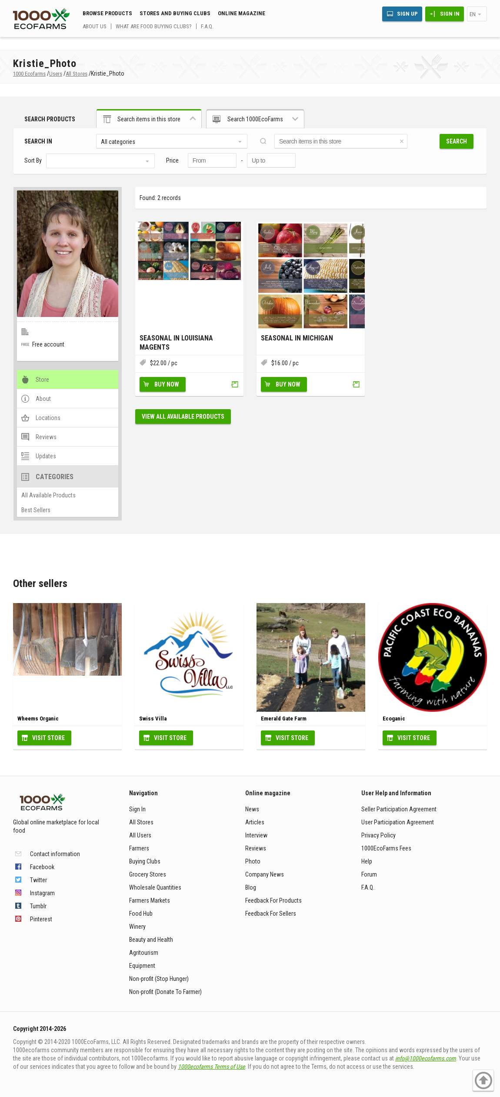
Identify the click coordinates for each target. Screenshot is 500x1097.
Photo (252, 861)
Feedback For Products (273, 900)
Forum (369, 874)
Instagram (42, 893)
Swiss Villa (153, 718)
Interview (256, 835)
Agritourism (143, 952)
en (473, 14)
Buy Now (166, 384)
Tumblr (38, 906)
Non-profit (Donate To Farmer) (165, 991)
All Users (140, 835)
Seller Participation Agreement (399, 809)
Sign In (450, 13)
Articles (254, 822)
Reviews (255, 848)
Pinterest (41, 919)
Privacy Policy (378, 835)
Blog (250, 887)
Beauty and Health (151, 939)
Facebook (42, 867)
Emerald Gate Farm (284, 718)
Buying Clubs (144, 861)
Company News (264, 874)
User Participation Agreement (397, 822)
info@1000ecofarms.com (425, 1058)
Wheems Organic (38, 718)
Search (456, 141)
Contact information (55, 853)
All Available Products (48, 495)
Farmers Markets (149, 900)
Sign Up (407, 13)
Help (366, 861)
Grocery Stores (147, 874)
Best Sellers (35, 510)
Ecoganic (394, 718)
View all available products (183, 416)
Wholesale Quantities (155, 887)
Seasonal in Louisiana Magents (176, 342)
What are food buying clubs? (154, 26)
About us (95, 26)
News (252, 809)
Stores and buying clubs (175, 13)
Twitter (38, 880)
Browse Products (107, 13)
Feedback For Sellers (270, 913)
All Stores (141, 822)
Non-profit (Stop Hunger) (159, 978)
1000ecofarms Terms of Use (211, 1066)
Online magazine (241, 13)
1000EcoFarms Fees (386, 848)
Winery (137, 926)
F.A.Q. (207, 26)
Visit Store (48, 737)
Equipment (142, 965)
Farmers (139, 848)
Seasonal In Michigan (297, 338)
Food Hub (141, 913)
